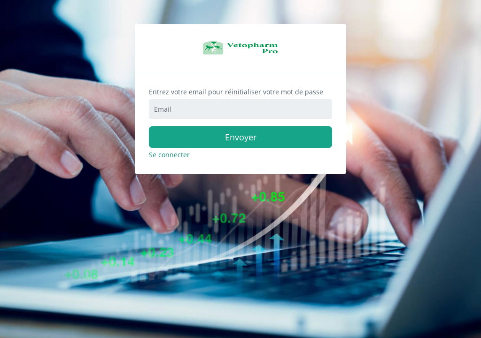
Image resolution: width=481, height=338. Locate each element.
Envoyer (240, 137)
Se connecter (169, 155)
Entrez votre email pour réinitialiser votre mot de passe (236, 92)
